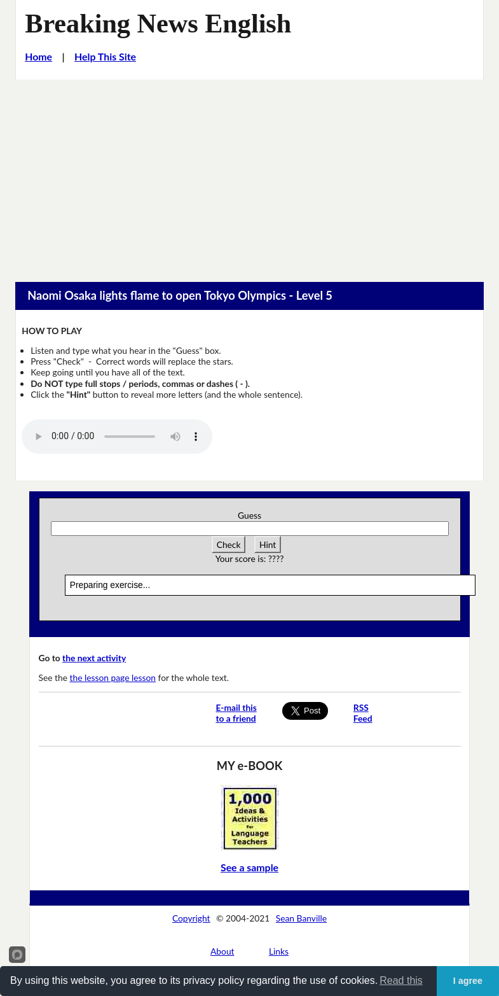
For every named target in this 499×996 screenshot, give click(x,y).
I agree (467, 981)
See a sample (249, 867)
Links (279, 951)
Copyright (191, 918)
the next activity (94, 657)
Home (38, 56)
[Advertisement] (249, 175)
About (222, 951)
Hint (267, 544)
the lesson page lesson (113, 677)
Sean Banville (301, 918)
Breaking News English (158, 23)
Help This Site (105, 56)
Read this (401, 980)
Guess (249, 515)
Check (229, 544)
